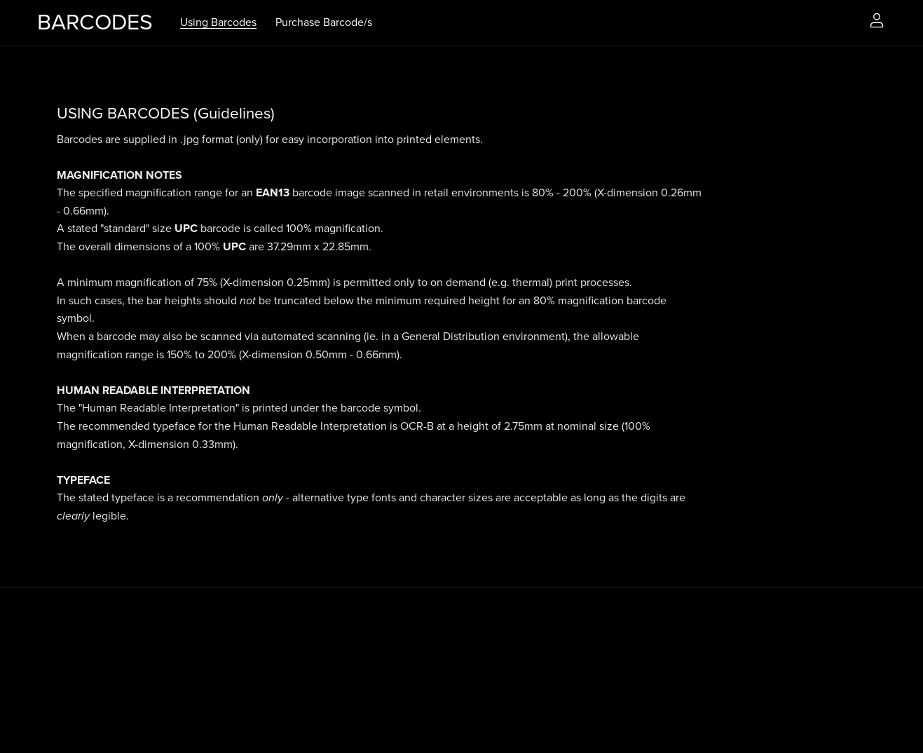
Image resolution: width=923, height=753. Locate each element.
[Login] (876, 20)
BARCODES (95, 22)
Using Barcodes (218, 22)
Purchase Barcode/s (323, 22)
